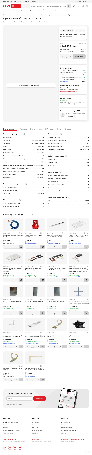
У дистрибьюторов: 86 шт (74, 343)
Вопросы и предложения (10, 422)
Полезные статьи (66, 425)
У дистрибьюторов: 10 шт (9, 310)
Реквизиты (6, 1)
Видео (40, 22)
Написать (70, 116)
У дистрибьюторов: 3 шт (30, 243)
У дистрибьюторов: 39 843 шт (53, 243)
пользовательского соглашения (14, 404)
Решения (15, 10)
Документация (25, 22)
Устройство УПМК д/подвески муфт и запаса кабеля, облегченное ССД (13, 335)
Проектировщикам (35, 10)
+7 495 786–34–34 (9, 439)
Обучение (6, 428)
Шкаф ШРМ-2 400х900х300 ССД (34, 301)
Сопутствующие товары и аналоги (31, 85)
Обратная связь (8, 433)
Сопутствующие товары (13, 215)
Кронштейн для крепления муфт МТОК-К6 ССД (55, 335)
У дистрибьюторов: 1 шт (52, 310)
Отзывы (46, 22)
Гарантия (64, 433)
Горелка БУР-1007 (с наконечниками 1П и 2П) (13, 236)
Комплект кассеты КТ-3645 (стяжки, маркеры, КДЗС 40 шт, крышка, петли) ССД (13, 270)
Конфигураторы (37, 430)
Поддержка (55, 10)
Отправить (39, 398)
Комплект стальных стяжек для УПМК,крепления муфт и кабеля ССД (35, 335)
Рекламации (7, 425)
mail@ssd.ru (36, 439)
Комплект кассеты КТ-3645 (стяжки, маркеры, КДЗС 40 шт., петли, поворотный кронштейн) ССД (78, 237)
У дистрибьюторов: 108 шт (75, 310)
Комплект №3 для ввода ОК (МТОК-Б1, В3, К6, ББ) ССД (34, 269)
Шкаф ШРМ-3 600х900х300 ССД (55, 301)
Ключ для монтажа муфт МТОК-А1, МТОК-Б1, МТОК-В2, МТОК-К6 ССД (34, 368)
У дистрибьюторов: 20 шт (53, 343)
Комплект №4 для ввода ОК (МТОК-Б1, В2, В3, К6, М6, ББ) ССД (56, 269)
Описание (16, 22)
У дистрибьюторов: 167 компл (32, 343)
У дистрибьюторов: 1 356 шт (31, 276)
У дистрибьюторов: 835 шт (53, 276)
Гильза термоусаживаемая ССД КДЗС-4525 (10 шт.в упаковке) (55, 236)
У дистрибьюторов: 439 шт (9, 276)
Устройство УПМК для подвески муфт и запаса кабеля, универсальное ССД (79, 302)
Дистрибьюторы (64, 81)
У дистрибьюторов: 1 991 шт (75, 243)
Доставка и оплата (16, 1)
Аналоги (29, 215)
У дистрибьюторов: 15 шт (9, 343)
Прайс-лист (27, 1)
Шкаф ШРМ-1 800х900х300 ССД (12, 301)
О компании (7, 10)
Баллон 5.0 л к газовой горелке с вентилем (34, 236)
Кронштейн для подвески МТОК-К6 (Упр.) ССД (12, 368)
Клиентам (46, 10)
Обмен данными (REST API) (11, 430)
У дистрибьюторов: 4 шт (30, 310)
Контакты (34, 1)
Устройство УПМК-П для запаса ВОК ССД (78, 335)
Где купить (24, 10)
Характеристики (7, 22)
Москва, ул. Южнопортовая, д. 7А (72, 439)
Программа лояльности (68, 430)
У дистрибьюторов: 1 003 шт (75, 276)
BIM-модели (34, 22)
